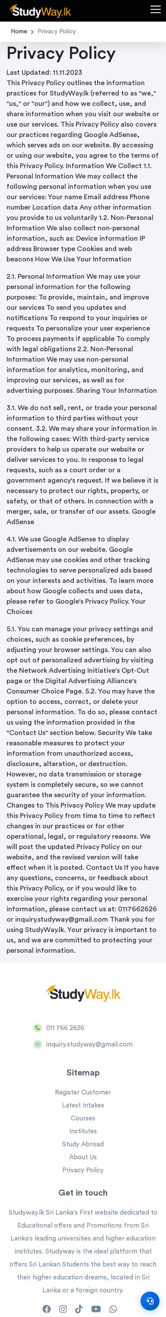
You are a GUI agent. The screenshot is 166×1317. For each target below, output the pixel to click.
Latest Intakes (83, 1105)
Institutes (83, 1131)
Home (19, 32)
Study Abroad (83, 1144)
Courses (83, 1118)
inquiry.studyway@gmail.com (89, 1044)
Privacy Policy (83, 1170)
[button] (155, 11)
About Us (83, 1157)
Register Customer (83, 1092)
